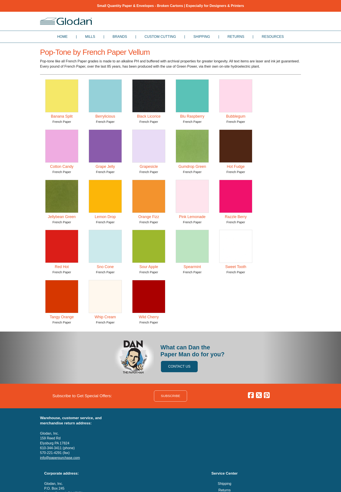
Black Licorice (149, 116)
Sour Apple (148, 267)
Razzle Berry (236, 217)
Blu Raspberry (192, 116)
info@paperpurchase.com (60, 458)
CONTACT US (179, 366)
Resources (273, 36)
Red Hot (62, 267)
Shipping (201, 36)
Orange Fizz (148, 217)
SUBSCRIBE (170, 396)
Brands (120, 36)
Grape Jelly (105, 166)
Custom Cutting (160, 36)
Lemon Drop (105, 217)
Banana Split (62, 116)
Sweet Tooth (235, 267)
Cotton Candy (62, 166)
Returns (235, 36)
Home (62, 36)
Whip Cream (105, 317)
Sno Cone (105, 267)
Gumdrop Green (192, 166)
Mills (90, 36)
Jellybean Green (62, 217)
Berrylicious (105, 116)
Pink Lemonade (192, 217)
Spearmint (192, 267)
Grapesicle (149, 166)
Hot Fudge (236, 166)
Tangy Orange (62, 317)
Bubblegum (235, 116)
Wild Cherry (149, 317)
